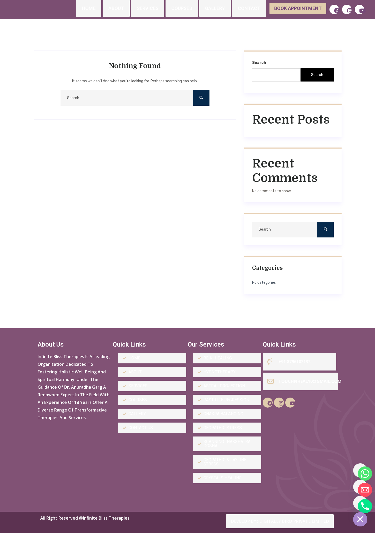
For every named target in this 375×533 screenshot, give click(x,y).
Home (89, 8)
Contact (249, 8)
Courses (181, 8)
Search (259, 62)
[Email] (360, 487)
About (116, 8)
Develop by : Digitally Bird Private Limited (280, 521)
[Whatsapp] (360, 470)
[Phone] (360, 503)
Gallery (215, 8)
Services (147, 8)
